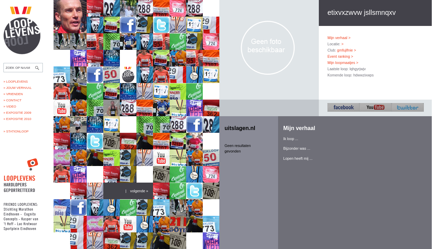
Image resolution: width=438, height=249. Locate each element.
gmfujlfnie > (346, 50)
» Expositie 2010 (17, 119)
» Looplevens (15, 81)
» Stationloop (16, 131)
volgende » (139, 191)
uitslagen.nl (240, 128)
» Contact (12, 100)
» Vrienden (13, 94)
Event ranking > (340, 56)
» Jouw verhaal (17, 88)
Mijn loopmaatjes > (342, 63)
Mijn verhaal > (339, 38)
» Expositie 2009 (17, 112)
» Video (9, 106)
